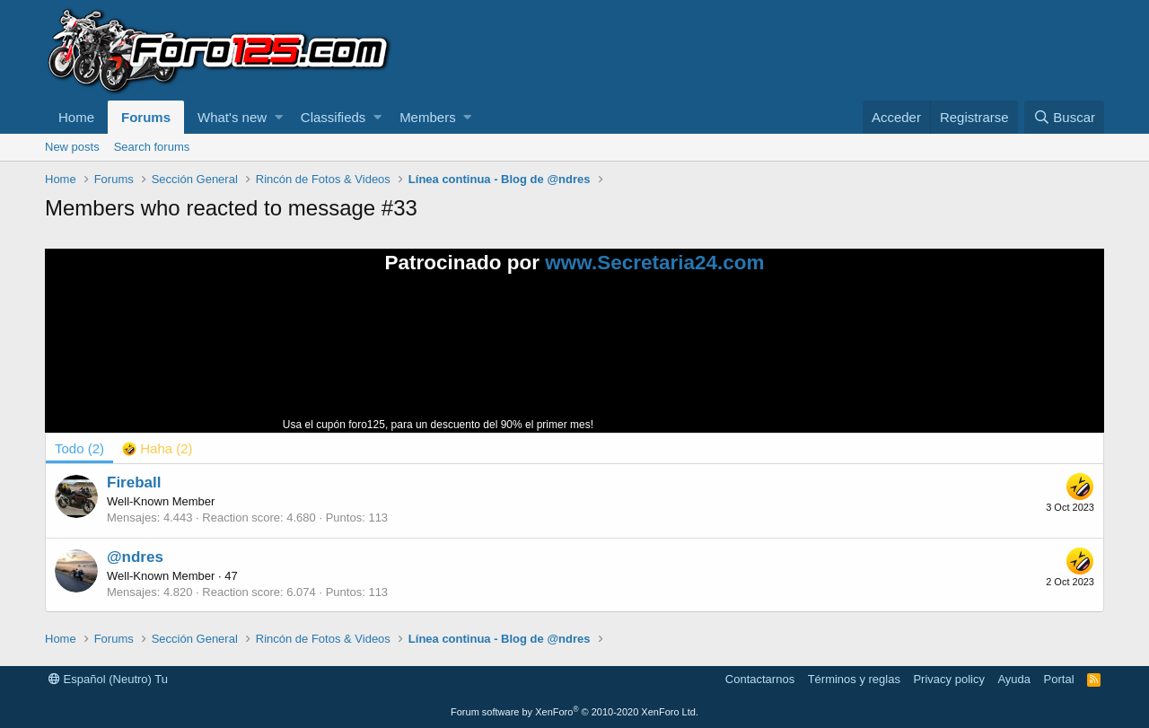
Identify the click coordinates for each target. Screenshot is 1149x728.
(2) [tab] (79, 448)
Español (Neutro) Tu (108, 679)
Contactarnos (759, 679)
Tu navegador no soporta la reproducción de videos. (731, 361)
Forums (146, 117)
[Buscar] (1064, 117)
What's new (232, 117)
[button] (278, 117)
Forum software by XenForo (574, 711)
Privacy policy (948, 679)
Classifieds (333, 117)
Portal (1059, 679)
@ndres (135, 557)
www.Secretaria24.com (654, 262)
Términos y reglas (854, 679)
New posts (72, 146)
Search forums (152, 146)
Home (76, 117)
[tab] (157, 448)
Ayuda (1014, 679)
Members (427, 117)
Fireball (134, 482)
